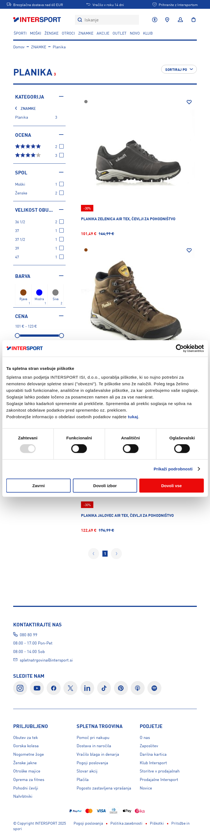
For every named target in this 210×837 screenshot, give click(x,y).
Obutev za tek (25, 737)
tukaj (133, 416)
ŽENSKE (51, 33)
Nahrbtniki (22, 796)
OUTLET (120, 33)
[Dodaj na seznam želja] (189, 102)
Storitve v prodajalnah (160, 771)
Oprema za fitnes (28, 779)
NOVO (135, 33)
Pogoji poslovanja (92, 762)
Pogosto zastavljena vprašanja (104, 788)
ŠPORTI (20, 33)
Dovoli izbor (105, 485)
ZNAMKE (85, 33)
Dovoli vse (171, 485)
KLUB (148, 33)
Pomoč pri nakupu (93, 737)
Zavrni (38, 485)
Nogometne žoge (28, 754)
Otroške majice (26, 771)
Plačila (83, 779)
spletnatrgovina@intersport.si (46, 660)
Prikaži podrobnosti (173, 469)
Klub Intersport (153, 762)
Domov (18, 46)
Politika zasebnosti (126, 810)
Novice (146, 788)
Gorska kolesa (26, 745)
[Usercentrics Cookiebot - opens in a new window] (180, 348)
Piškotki (157, 810)
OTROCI (68, 33)
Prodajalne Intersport (159, 779)
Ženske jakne (25, 762)
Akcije (103, 33)
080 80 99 (28, 634)
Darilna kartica (153, 754)
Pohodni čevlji (25, 788)
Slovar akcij (87, 771)
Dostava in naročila (94, 745)
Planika (59, 46)
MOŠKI (35, 33)
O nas (145, 737)
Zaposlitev (149, 745)
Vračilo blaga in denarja (98, 754)
